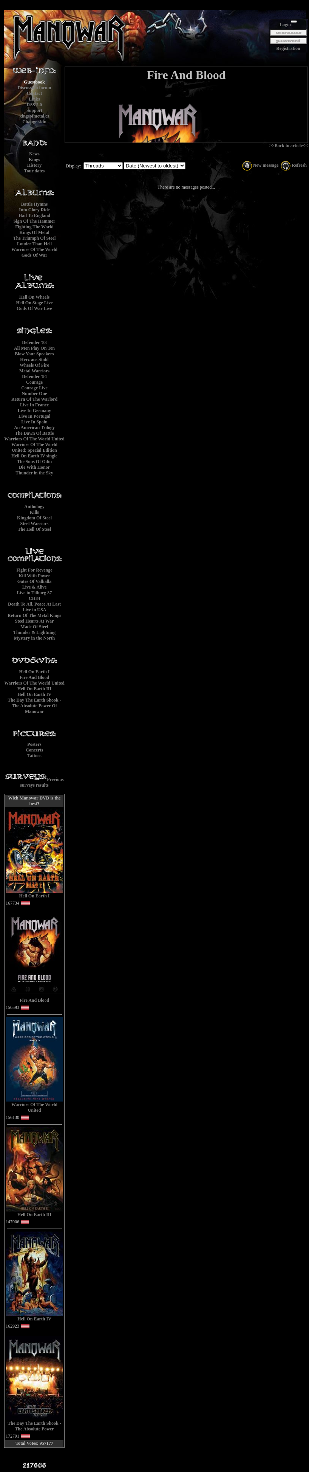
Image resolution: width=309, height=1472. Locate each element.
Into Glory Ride (34, 209)
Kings (34, 159)
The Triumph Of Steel (34, 238)
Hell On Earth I (34, 671)
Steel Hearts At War (34, 621)
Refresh (294, 165)
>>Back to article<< (288, 145)
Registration (288, 48)
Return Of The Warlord (34, 399)
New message (260, 165)
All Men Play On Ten (34, 348)
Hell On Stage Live (34, 302)
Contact (34, 93)
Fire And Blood (34, 677)
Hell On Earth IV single (34, 456)
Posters (34, 744)
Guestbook (34, 82)
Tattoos (34, 755)
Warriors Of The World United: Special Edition (34, 447)
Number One (34, 393)
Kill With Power (34, 575)
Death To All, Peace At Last (34, 604)
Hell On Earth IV (34, 694)
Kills (34, 512)
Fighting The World (34, 226)
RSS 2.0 (34, 104)
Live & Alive (34, 587)
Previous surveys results (41, 782)
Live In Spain (34, 422)
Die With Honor (34, 467)
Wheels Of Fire (34, 365)
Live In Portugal (35, 416)
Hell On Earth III (34, 688)
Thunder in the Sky (34, 473)
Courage (34, 382)
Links (34, 99)
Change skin (34, 121)
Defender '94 (34, 376)
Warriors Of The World (34, 249)
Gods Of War (34, 255)
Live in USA (34, 609)
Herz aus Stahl (34, 359)
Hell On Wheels (34, 297)
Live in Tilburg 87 (34, 592)
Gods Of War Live (34, 308)
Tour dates (34, 171)
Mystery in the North (34, 638)
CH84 (34, 598)
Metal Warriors (34, 370)
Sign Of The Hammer (35, 221)
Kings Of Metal (34, 232)
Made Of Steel (34, 626)
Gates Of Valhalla (34, 581)
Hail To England (34, 215)
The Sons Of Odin (34, 461)
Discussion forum (34, 87)
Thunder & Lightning (34, 632)
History (34, 165)
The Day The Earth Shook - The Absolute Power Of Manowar (34, 705)
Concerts (34, 750)
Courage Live (34, 387)
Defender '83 (34, 342)
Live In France (34, 405)
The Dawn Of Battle (34, 433)
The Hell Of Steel (34, 529)
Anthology (34, 506)
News (34, 153)
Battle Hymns (34, 204)
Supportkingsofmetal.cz (34, 113)
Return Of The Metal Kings (34, 615)
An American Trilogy (34, 427)
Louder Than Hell (34, 243)
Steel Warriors (34, 523)
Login (285, 24)
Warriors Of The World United (34, 439)
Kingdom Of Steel (34, 518)
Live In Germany (34, 410)
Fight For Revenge (34, 570)
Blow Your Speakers (34, 353)
